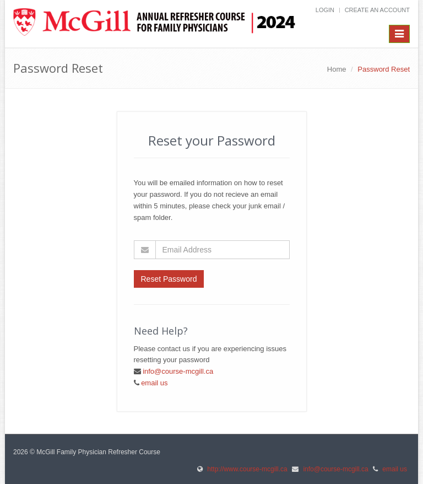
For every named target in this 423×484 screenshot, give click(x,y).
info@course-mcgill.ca (178, 371)
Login (325, 10)
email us (154, 383)
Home (336, 69)
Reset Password (169, 279)
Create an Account (377, 10)
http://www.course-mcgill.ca (247, 469)
